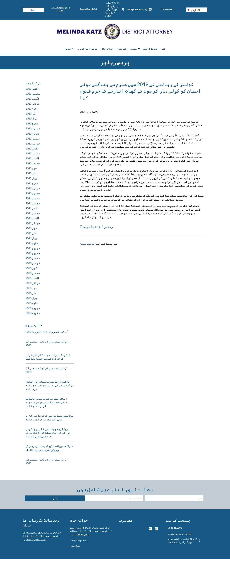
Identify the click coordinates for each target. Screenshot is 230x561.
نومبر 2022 (33, 145)
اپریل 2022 (32, 180)
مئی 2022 (31, 175)
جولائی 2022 (33, 165)
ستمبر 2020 (33, 275)
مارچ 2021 (32, 245)
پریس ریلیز (87, 245)
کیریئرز (121, 50)
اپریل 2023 (32, 120)
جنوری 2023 (33, 135)
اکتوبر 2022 (32, 150)
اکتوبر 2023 (32, 90)
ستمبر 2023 (33, 95)
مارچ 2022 (32, 185)
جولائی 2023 (33, 105)
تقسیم (133, 50)
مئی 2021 (31, 235)
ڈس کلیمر (75, 548)
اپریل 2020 (32, 300)
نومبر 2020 (33, 265)
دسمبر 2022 (33, 140)
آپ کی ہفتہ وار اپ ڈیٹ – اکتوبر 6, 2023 (47, 333)
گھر (163, 50)
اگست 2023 (32, 100)
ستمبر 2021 (33, 215)
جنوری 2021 (33, 255)
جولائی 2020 (33, 285)
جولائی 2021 (33, 225)
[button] (196, 9)
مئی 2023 (31, 115)
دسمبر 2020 (33, 260)
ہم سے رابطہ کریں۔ (87, 50)
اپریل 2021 (32, 240)
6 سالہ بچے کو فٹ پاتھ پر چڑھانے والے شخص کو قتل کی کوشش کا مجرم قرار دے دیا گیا (46, 404)
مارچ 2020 (32, 305)
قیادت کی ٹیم (150, 50)
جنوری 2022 (33, 195)
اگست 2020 (32, 280)
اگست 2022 (32, 160)
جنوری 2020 (33, 315)
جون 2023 (31, 110)
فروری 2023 (33, 130)
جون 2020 (31, 290)
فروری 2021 (33, 250)
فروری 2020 (33, 310)
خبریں (68, 50)
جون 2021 (31, 230)
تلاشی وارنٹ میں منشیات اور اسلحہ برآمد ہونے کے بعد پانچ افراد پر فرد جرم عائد (50, 387)
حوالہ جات (107, 50)
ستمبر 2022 (33, 155)
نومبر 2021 (33, 205)
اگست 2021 (32, 220)
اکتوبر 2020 (32, 270)
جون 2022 (31, 170)
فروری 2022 (33, 190)
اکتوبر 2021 (32, 210)
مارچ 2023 (32, 125)
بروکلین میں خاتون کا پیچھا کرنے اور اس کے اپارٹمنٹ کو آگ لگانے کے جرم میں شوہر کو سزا (48, 435)
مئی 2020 (31, 295)
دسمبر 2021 (33, 200)
